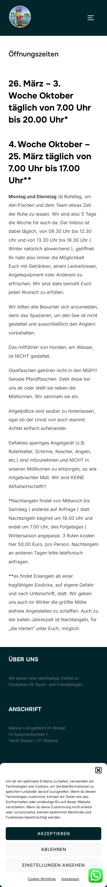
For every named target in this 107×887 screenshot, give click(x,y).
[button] (98, 770)
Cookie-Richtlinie (42, 879)
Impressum (70, 879)
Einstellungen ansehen (53, 865)
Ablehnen (53, 849)
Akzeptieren (53, 833)
